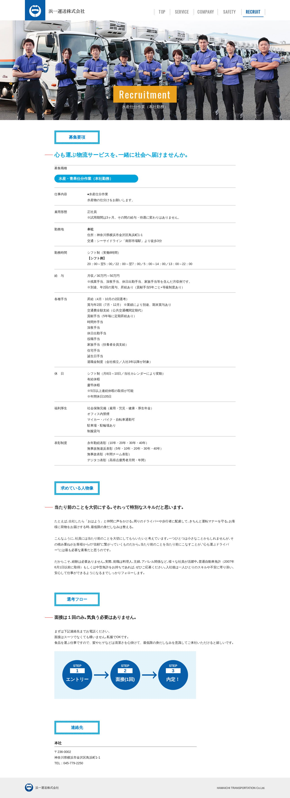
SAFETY (229, 12)
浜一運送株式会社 (42, 788)
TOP (162, 12)
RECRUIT (253, 12)
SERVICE (182, 12)
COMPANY (205, 12)
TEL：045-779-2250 (68, 763)
